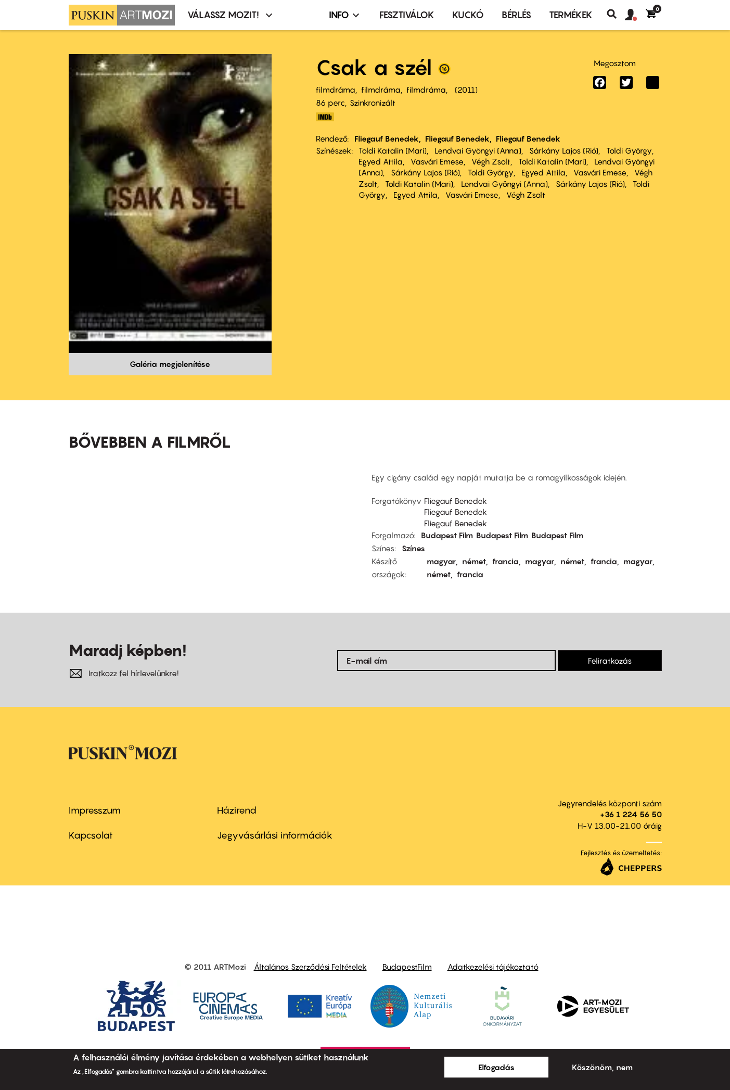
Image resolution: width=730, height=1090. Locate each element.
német (474, 561)
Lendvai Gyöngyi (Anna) (477, 150)
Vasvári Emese (437, 161)
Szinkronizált (372, 102)
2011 (466, 89)
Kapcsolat (91, 835)
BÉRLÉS (516, 14)
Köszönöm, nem (602, 1067)
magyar (441, 561)
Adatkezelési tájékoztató (493, 966)
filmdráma (335, 89)
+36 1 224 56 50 (631, 814)
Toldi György (629, 150)
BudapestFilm (407, 966)
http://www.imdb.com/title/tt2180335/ (325, 116)
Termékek (571, 14)
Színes (413, 548)
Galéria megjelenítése (170, 364)
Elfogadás (496, 1067)
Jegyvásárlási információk (274, 835)
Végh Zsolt (490, 161)
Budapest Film (447, 535)
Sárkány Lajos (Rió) (563, 150)
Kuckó (468, 14)
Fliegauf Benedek (386, 138)
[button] (635, 15)
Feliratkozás (610, 660)
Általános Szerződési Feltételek (310, 966)
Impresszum (95, 810)
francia (505, 561)
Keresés (616, 14)
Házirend (237, 810)
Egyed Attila (380, 161)
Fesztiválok (406, 14)
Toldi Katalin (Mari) (392, 150)
